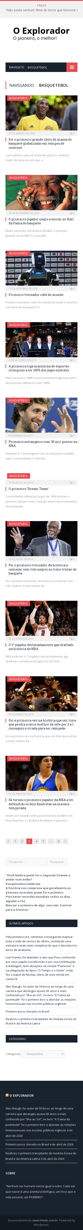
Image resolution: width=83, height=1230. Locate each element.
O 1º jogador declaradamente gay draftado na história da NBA (41, 647)
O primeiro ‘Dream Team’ (29, 489)
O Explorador (22, 1095)
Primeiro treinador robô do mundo (36, 295)
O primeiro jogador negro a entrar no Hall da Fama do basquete (41, 221)
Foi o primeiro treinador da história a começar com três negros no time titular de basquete (43, 569)
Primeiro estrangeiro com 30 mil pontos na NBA (43, 444)
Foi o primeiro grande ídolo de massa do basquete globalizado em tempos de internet (40, 143)
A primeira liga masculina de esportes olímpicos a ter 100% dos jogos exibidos (39, 368)
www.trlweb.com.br (45, 1220)
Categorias (13, 1054)
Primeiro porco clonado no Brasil (27, 1011)
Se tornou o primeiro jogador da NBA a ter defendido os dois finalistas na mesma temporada (41, 804)
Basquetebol (18, 98)
